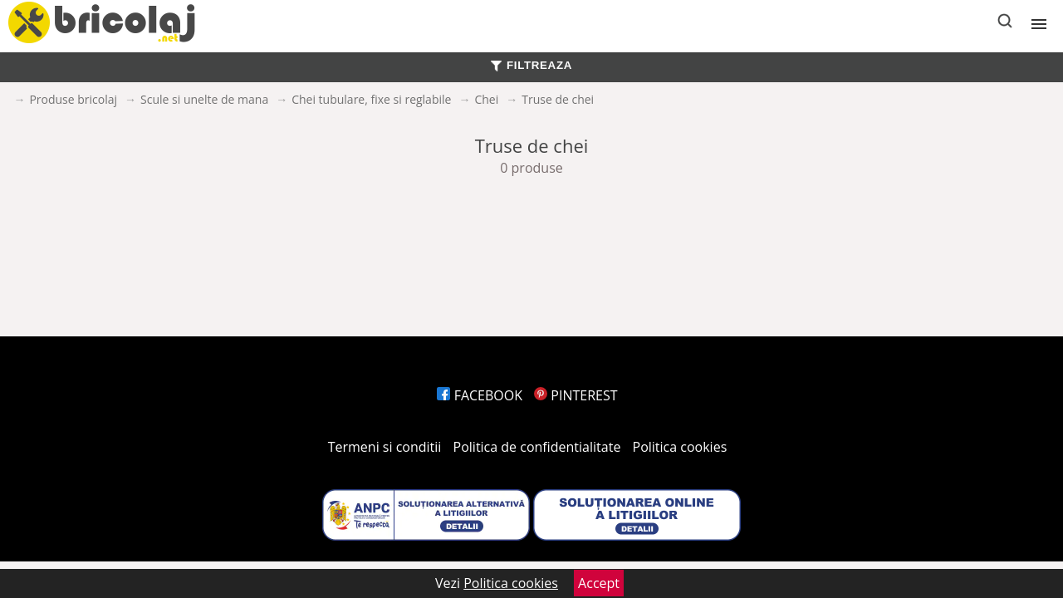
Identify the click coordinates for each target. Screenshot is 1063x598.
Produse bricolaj (73, 99)
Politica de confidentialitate (537, 447)
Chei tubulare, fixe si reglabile (371, 99)
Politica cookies (680, 447)
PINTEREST (575, 395)
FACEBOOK (479, 395)
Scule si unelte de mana (204, 99)
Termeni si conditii (385, 447)
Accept (599, 583)
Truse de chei (558, 99)
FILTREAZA (531, 65)
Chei (486, 99)
